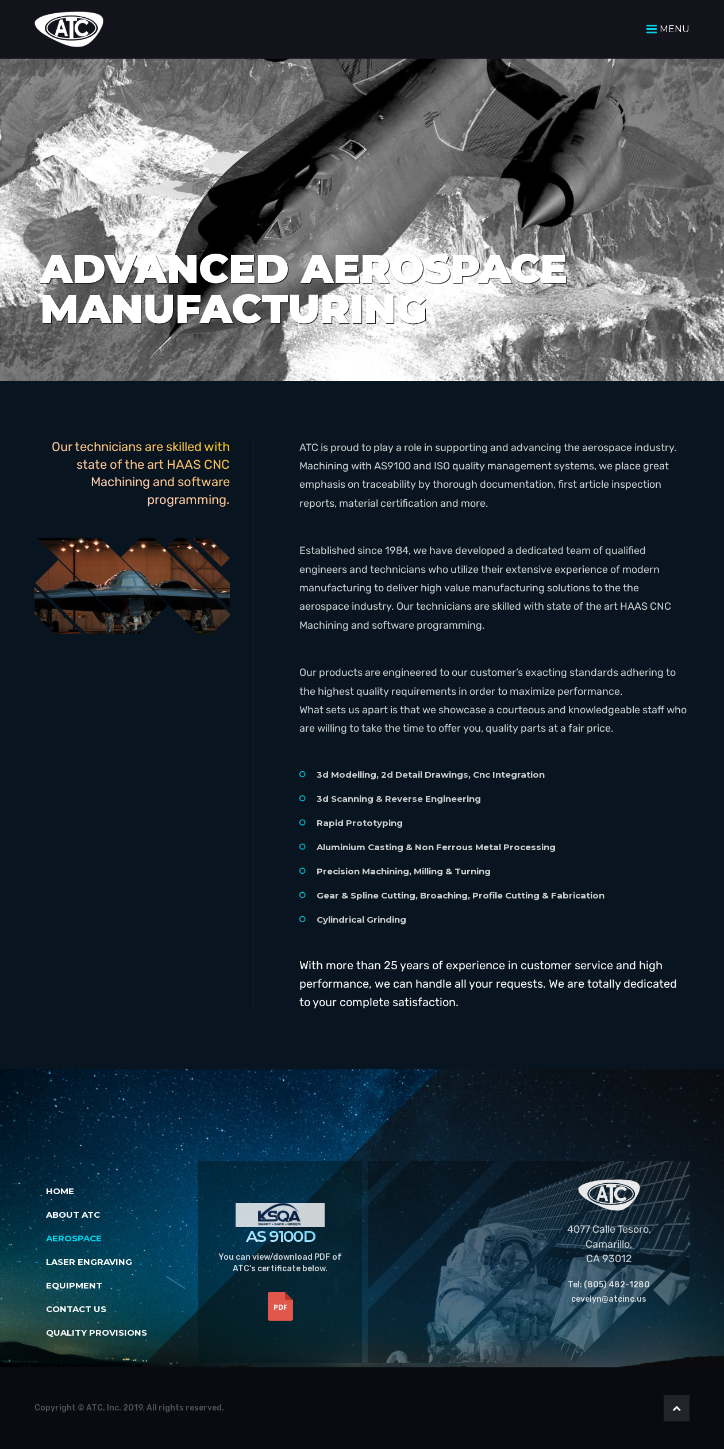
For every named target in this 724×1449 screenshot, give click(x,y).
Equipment (74, 1285)
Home (60, 1191)
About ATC (73, 1214)
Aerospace (74, 1238)
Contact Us (76, 1308)
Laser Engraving (89, 1261)
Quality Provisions (96, 1332)
